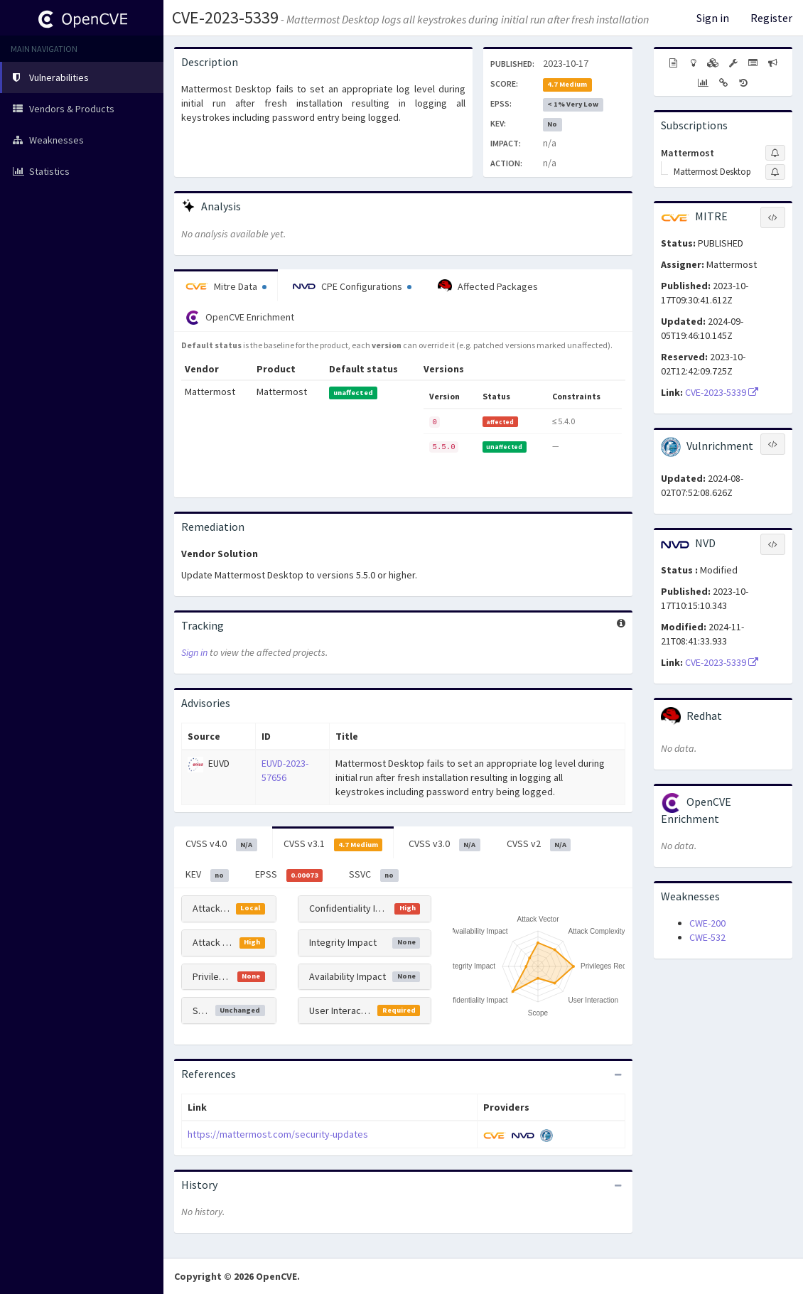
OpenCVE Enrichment (239, 318)
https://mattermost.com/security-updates (278, 1134)
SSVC (374, 875)
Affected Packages (488, 286)
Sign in (712, 18)
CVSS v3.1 (333, 844)
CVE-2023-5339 (225, 17)
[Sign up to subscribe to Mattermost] (775, 153)
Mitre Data (225, 286)
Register (771, 18)
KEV (207, 875)
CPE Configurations (352, 286)
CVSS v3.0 (444, 844)
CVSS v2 (539, 844)
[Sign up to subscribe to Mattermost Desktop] (775, 172)
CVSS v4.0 (221, 844)
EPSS (289, 875)
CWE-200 (707, 923)
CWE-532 (707, 937)
